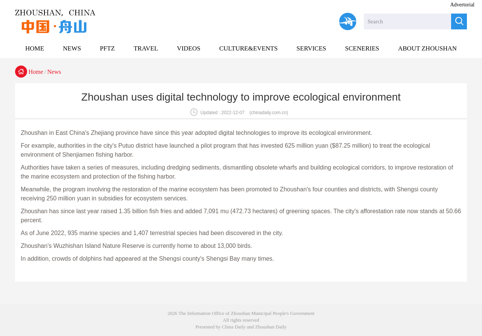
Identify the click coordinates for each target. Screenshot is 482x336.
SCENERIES (362, 48)
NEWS (72, 48)
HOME (34, 48)
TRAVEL (146, 48)
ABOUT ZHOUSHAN (427, 48)
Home (36, 72)
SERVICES (311, 48)
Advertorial (462, 5)
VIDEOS (188, 48)
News (54, 72)
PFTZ (107, 48)
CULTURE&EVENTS (248, 48)
